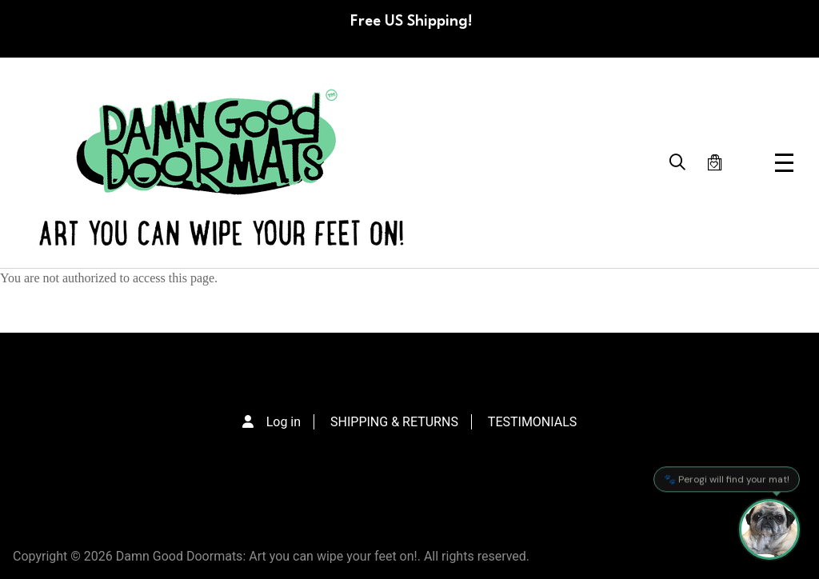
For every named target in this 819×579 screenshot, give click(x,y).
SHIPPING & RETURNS (394, 421)
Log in (283, 421)
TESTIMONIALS (532, 421)
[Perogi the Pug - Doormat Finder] (769, 529)
